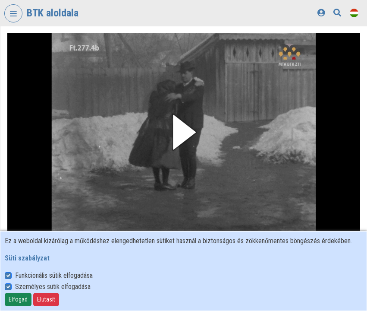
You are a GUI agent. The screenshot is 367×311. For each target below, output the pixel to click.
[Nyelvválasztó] (354, 12)
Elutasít (46, 299)
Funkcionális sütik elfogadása (54, 275)
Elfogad (18, 299)
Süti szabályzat (27, 258)
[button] (183, 132)
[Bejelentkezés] (321, 12)
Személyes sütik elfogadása (53, 286)
